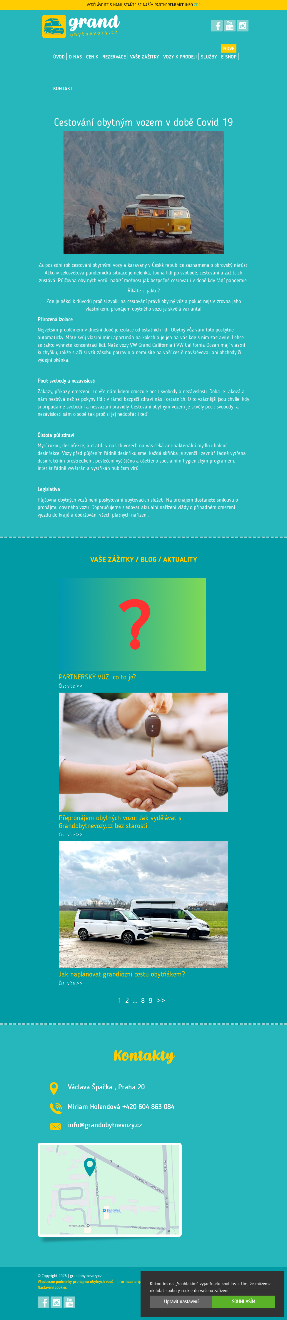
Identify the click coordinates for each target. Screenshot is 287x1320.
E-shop (228, 57)
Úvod (59, 57)
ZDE (197, 4)
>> (160, 1000)
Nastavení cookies (52, 1287)
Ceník (92, 57)
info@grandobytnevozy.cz (105, 1124)
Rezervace (114, 57)
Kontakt (63, 88)
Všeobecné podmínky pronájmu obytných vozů (75, 1281)
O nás (75, 57)
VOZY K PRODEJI (180, 57)
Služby (209, 57)
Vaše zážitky (144, 57)
